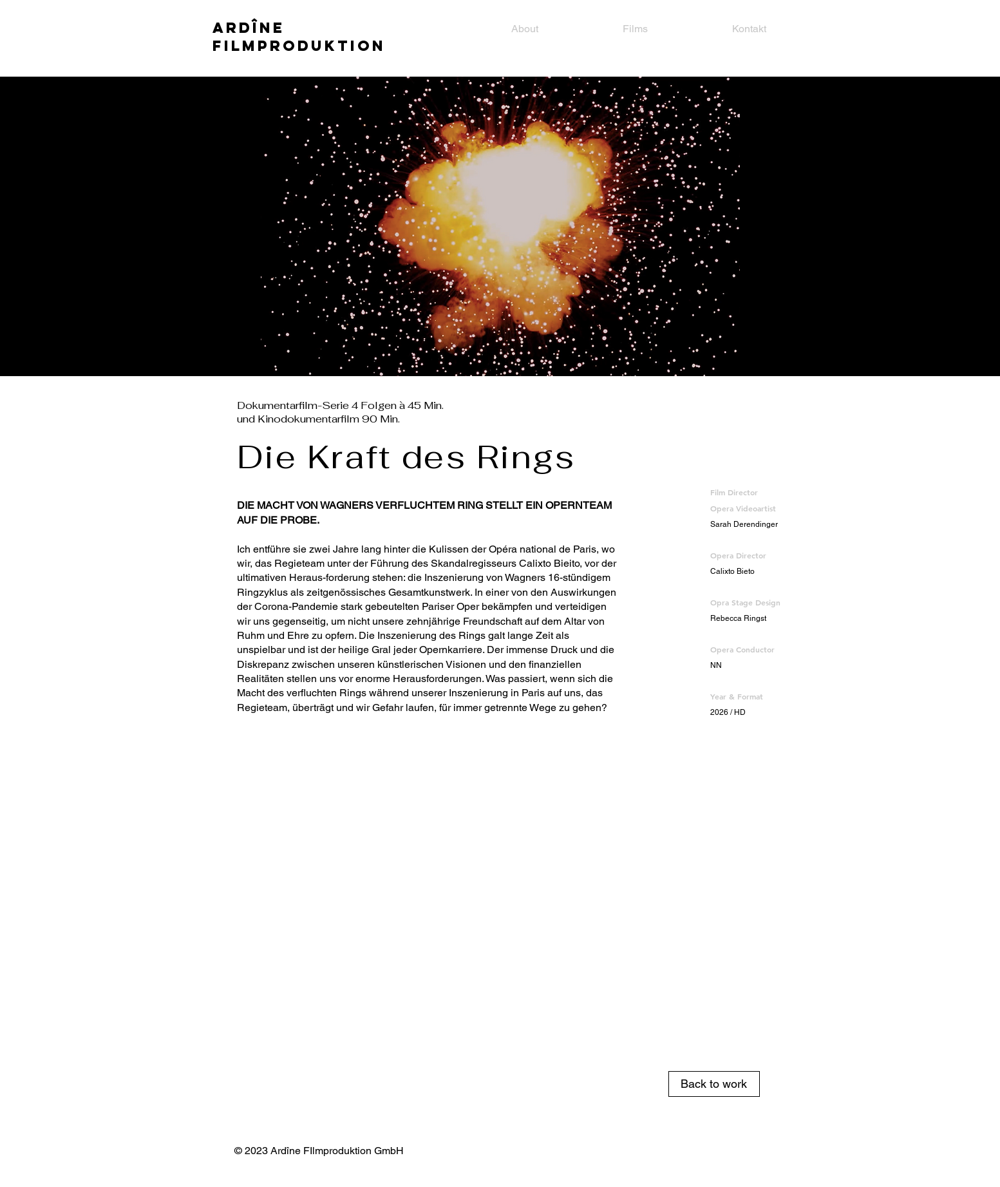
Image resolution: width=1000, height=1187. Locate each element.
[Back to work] (714, 1084)
